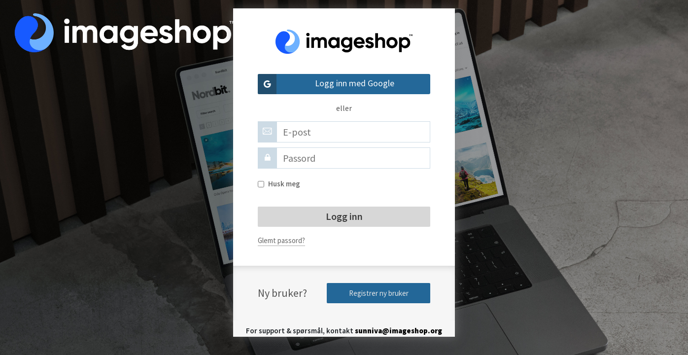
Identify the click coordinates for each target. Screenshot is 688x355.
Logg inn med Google (326, 84)
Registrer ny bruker (379, 293)
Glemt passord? (281, 240)
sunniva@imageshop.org (398, 330)
